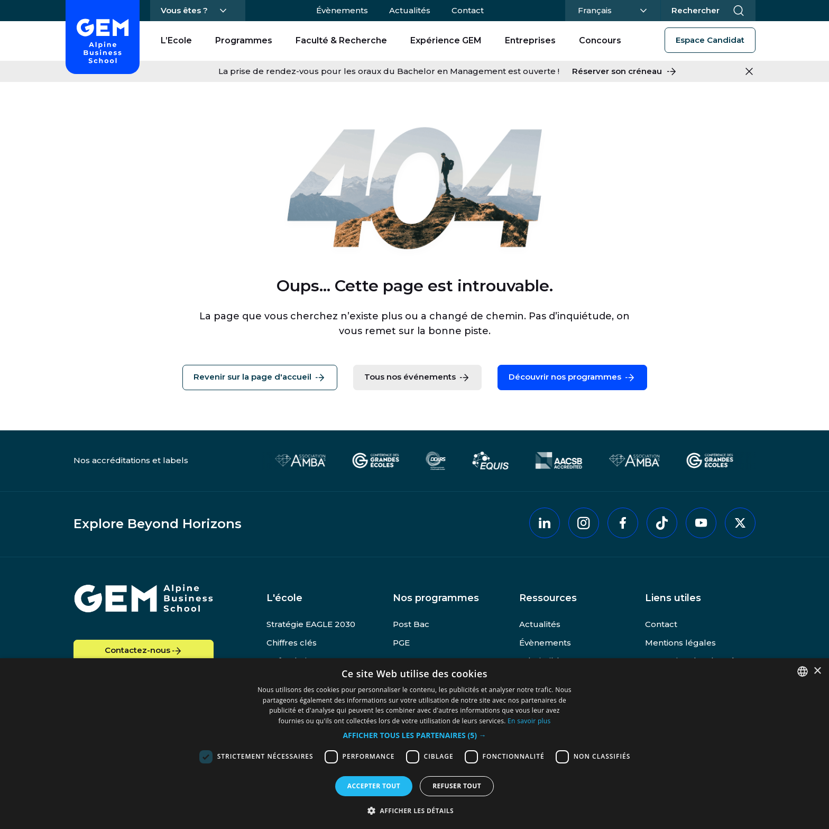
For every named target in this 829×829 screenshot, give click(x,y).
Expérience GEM (446, 40)
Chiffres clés (291, 643)
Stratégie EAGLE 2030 (310, 624)
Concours (600, 40)
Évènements (342, 10)
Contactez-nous (144, 650)
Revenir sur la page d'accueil (260, 377)
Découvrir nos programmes (572, 377)
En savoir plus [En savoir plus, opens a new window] (529, 720)
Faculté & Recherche (341, 40)
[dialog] (414, 743)
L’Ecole (176, 40)
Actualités (409, 10)
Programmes (243, 40)
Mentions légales (680, 643)
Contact (468, 10)
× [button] (817, 671)
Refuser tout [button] (456, 785)
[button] (414, 736)
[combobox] (802, 671)
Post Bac (411, 624)
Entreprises (530, 40)
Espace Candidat (710, 40)
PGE (401, 643)
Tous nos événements (417, 377)
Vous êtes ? (184, 10)
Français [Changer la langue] (611, 9)
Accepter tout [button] (373, 785)
